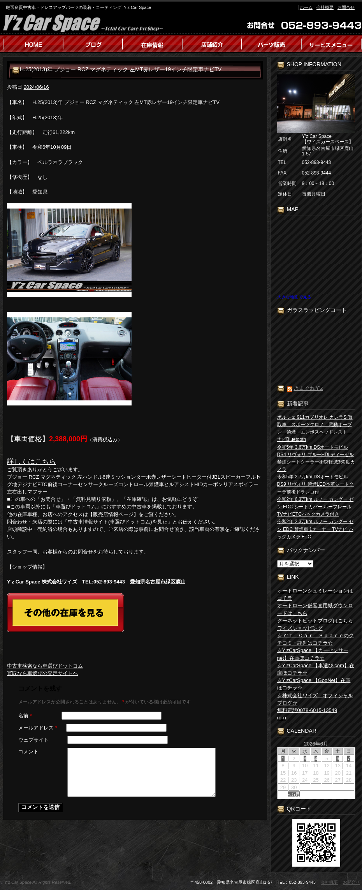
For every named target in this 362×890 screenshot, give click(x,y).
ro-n (281, 718)
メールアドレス (37, 728)
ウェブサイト (33, 740)
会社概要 (325, 7)
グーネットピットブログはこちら (315, 621)
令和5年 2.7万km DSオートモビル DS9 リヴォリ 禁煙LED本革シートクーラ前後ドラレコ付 (315, 484)
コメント (28, 751)
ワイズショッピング (300, 628)
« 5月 (294, 794)
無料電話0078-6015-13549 (307, 710)
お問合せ (346, 7)
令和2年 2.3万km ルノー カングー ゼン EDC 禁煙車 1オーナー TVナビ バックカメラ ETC (315, 529)
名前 (25, 716)
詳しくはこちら (31, 461)
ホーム (306, 7)
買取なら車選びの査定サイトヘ (42, 673)
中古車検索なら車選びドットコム (45, 666)
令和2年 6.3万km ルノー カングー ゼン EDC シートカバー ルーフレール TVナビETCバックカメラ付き (315, 507)
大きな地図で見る (294, 296)
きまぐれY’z (308, 388)
